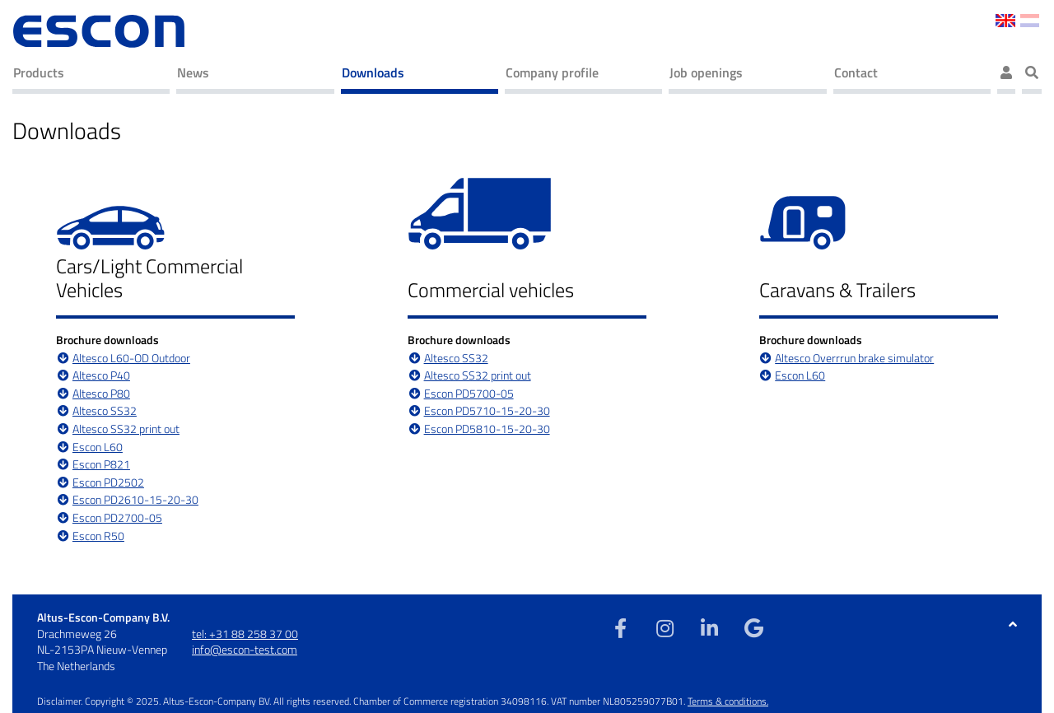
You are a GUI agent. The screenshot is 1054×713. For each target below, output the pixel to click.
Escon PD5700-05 (469, 394)
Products (38, 72)
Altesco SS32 (104, 411)
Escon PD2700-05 (117, 518)
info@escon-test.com (244, 649)
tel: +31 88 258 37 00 (245, 633)
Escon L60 (97, 447)
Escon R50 (98, 536)
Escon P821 (101, 464)
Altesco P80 (101, 394)
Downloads (373, 72)
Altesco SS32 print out (126, 429)
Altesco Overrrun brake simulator (854, 358)
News (193, 72)
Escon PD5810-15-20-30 (487, 429)
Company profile (552, 72)
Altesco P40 (101, 375)
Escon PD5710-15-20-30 (487, 411)
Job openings (706, 72)
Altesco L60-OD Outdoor (131, 358)
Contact (856, 72)
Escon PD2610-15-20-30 (135, 500)
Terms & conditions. (728, 701)
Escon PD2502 (108, 483)
